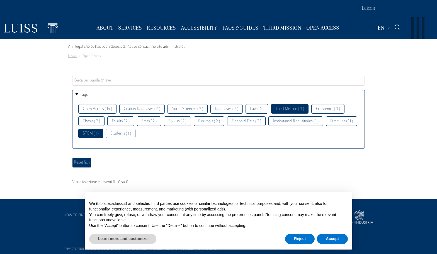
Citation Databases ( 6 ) (142, 109)
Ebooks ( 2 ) (177, 121)
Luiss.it (368, 8)
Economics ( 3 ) (328, 109)
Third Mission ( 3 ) (289, 109)
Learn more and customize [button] (122, 238)
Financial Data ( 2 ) (246, 121)
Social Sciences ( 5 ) (187, 109)
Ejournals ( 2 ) (209, 121)
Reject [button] (300, 238)
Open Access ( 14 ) (97, 109)
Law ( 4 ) (257, 109)
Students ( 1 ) (120, 133)
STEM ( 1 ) (91, 133)
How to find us (77, 215)
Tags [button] (84, 95)
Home (72, 56)
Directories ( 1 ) (341, 121)
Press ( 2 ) (149, 121)
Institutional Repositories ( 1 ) (296, 121)
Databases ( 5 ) (226, 109)
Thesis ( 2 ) (91, 121)
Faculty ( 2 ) (121, 121)
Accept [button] (332, 238)
